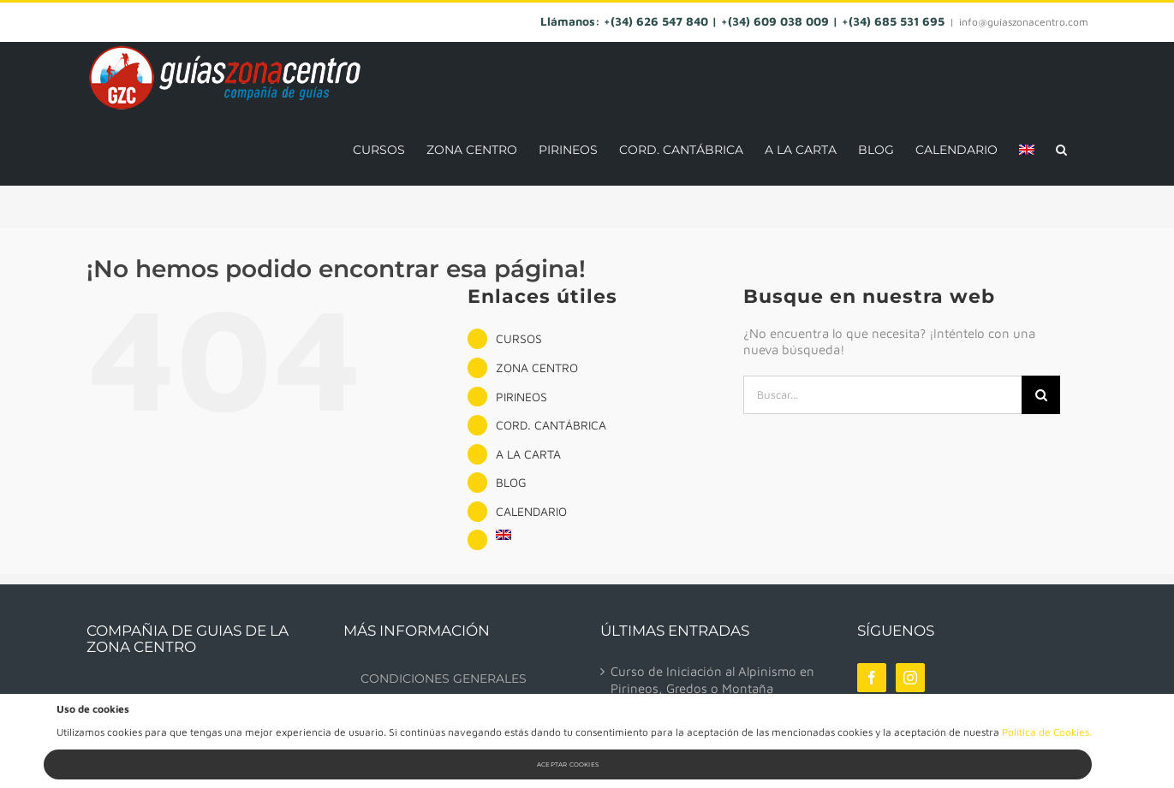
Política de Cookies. (1047, 732)
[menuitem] (1026, 149)
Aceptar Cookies (568, 764)
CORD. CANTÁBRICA (551, 425)
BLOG (511, 482)
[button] (1061, 149)
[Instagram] (910, 677)
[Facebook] (871, 677)
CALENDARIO (531, 511)
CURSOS (519, 338)
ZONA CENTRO (537, 367)
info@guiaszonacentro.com (1023, 21)
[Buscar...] (882, 395)
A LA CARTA (528, 454)
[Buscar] (1041, 395)
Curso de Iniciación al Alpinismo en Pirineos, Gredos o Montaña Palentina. (712, 688)
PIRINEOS (521, 396)
